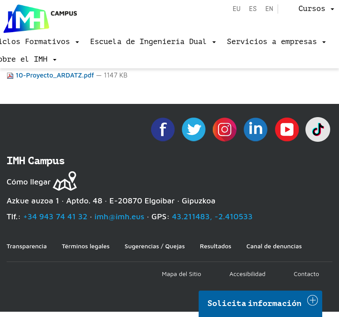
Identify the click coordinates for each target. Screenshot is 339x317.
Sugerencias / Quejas (154, 246)
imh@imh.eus (119, 216)
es (253, 9)
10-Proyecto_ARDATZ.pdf (51, 75)
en (269, 9)
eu (237, 9)
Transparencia (27, 246)
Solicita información (254, 303)
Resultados (215, 246)
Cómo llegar (29, 181)
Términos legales (85, 246)
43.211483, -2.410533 (212, 216)
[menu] (316, 9)
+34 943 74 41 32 (55, 216)
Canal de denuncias (274, 246)
